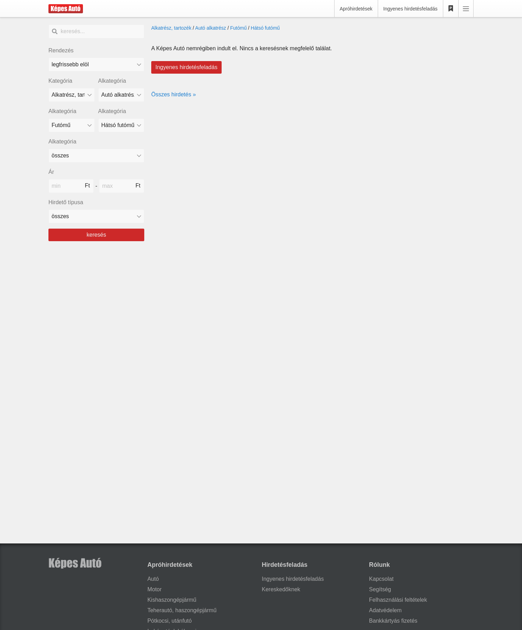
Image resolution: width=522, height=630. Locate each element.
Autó (153, 579)
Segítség (380, 589)
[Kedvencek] (451, 8)
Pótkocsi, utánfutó (169, 621)
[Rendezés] (96, 65)
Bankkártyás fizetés (393, 621)
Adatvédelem (385, 610)
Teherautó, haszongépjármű (181, 610)
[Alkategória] (121, 95)
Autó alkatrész (210, 28)
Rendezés (61, 50)
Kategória (60, 81)
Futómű (238, 28)
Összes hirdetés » (173, 94)
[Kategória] (71, 95)
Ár (51, 172)
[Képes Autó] (65, 8)
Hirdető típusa (65, 202)
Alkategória (112, 81)
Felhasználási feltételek (398, 600)
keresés (96, 235)
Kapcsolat (381, 579)
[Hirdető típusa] (96, 216)
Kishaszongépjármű (172, 600)
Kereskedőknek (281, 589)
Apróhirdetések (356, 9)
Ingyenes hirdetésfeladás (410, 9)
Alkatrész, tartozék (171, 28)
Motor (154, 589)
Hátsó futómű (265, 28)
